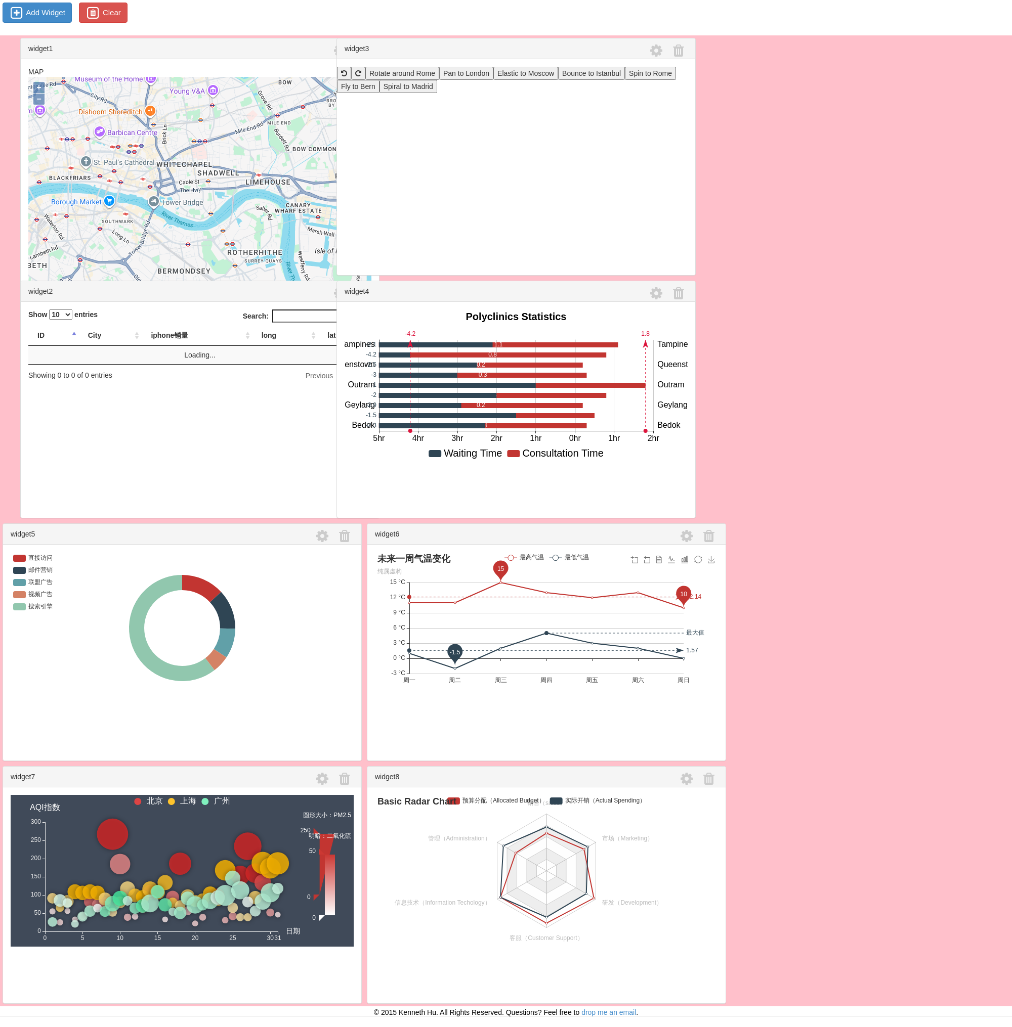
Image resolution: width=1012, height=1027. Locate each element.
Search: (307, 316)
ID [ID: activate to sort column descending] (41, 335)
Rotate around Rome (402, 73)
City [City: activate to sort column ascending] (94, 335)
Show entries (63, 314)
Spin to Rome (650, 73)
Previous (319, 376)
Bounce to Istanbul (591, 73)
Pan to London (466, 73)
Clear (103, 13)
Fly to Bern (358, 86)
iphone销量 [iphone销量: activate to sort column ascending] (169, 335)
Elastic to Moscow (525, 73)
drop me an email (608, 1012)
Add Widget (37, 13)
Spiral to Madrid (408, 86)
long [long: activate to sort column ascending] (269, 335)
